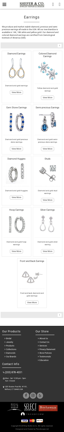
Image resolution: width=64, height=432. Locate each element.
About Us (43, 338)
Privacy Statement (47, 349)
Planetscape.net (42, 429)
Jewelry (9, 342)
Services (43, 345)
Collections (11, 349)
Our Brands (11, 356)
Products (10, 345)
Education (44, 360)
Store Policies (45, 353)
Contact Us (44, 342)
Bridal (8, 338)
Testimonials (45, 356)
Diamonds (10, 353)
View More (16, 92)
